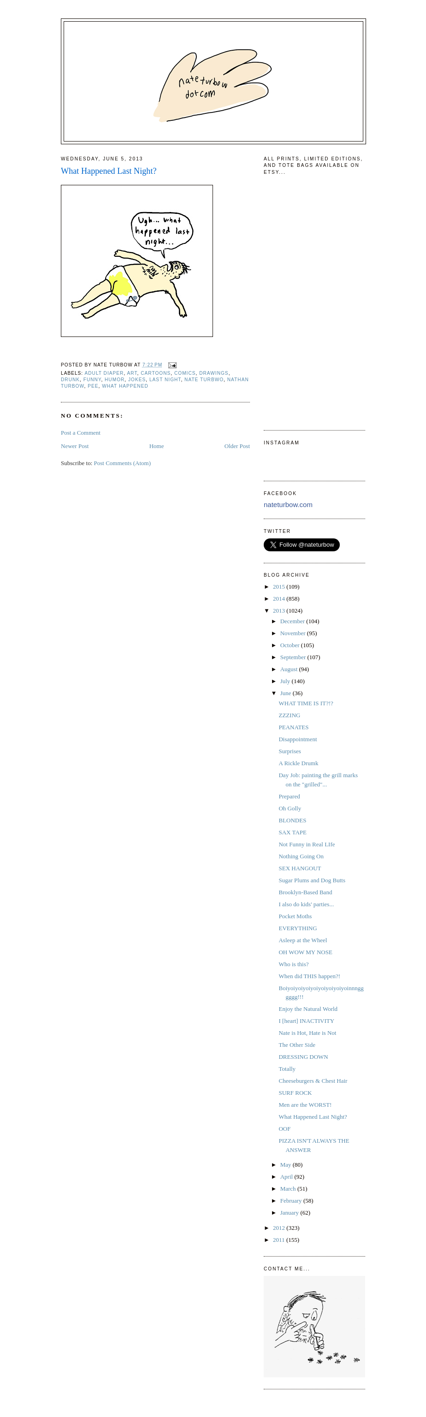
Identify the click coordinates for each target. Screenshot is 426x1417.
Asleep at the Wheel (302, 940)
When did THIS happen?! (309, 976)
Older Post (237, 446)
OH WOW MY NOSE (305, 952)
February (291, 1200)
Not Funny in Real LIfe (306, 844)
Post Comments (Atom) (122, 463)
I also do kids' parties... (306, 904)
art (132, 373)
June (286, 693)
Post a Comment (81, 432)
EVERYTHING (297, 928)
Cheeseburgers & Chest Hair (312, 1080)
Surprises (289, 751)
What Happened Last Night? (109, 171)
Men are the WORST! (304, 1104)
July (286, 681)
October (290, 645)
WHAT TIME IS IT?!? (305, 703)
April (287, 1176)
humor (114, 379)
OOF (284, 1128)
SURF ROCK (295, 1092)
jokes (137, 379)
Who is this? (293, 964)
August (289, 669)
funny (92, 379)
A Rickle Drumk (298, 763)
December (293, 621)
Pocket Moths (295, 916)
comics (185, 373)
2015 (279, 586)
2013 (279, 610)
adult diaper (104, 373)
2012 (279, 1227)
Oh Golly (289, 808)
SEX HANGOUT (299, 868)
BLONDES (292, 820)
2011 (279, 1239)
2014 (279, 598)
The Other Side (296, 1044)
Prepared (289, 796)
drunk (70, 379)
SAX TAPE (292, 832)
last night (165, 379)
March (288, 1188)
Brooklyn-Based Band (305, 892)
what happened (125, 386)
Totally (287, 1068)
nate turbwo (204, 379)
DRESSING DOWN (303, 1056)
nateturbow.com (288, 504)
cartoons (156, 373)
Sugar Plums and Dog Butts (311, 880)
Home (156, 446)
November (293, 633)
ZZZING (289, 715)
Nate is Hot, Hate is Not (307, 1032)
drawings (213, 373)
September (294, 657)
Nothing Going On (301, 856)
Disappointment (297, 739)
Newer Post (75, 446)
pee (93, 386)
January (290, 1212)
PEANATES (293, 727)
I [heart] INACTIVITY (306, 1020)
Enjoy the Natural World (307, 1008)
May (286, 1164)
